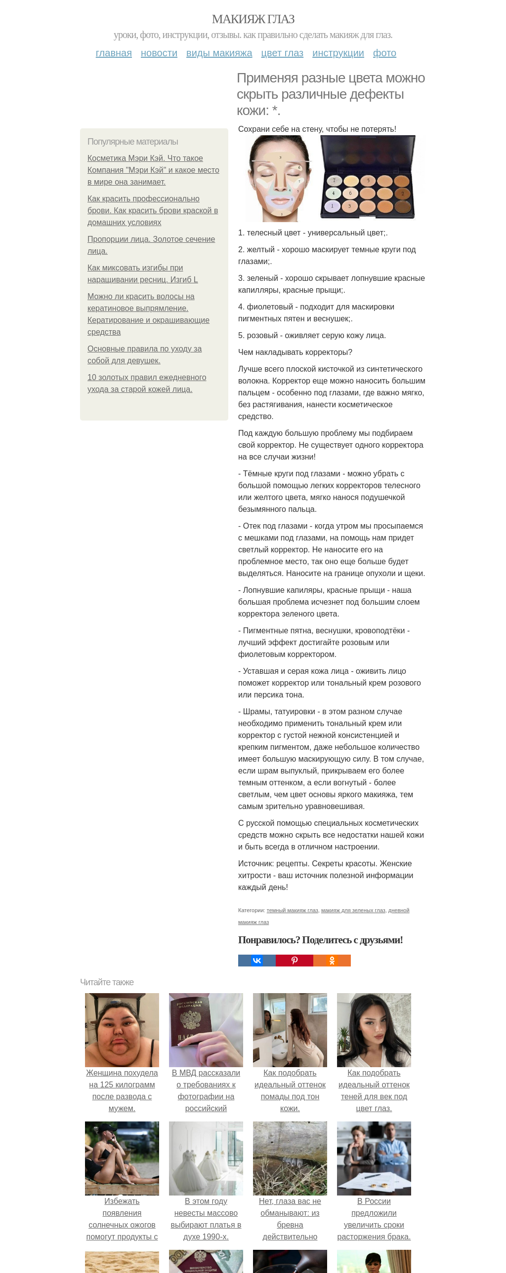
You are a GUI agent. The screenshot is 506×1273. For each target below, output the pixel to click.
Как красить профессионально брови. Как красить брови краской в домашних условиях (152, 210)
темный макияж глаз (292, 910)
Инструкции (338, 52)
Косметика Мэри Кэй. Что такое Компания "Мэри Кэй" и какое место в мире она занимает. (153, 170)
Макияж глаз (253, 19)
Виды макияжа (219, 52)
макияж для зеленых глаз (353, 910)
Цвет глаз (282, 52)
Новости (159, 52)
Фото (384, 52)
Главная (114, 52)
